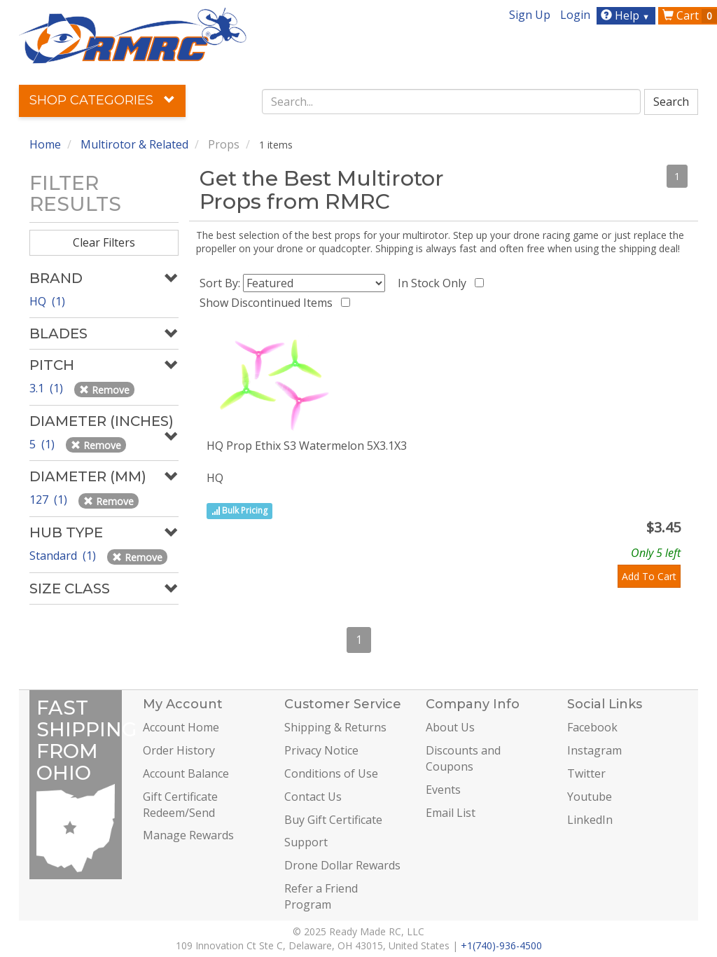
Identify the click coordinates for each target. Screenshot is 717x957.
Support (306, 842)
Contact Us (313, 796)
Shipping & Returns (335, 727)
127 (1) (49, 499)
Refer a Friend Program (321, 896)
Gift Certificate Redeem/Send (180, 804)
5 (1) (43, 444)
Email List (450, 812)
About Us (450, 727)
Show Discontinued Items (269, 302)
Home (45, 144)
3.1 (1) (47, 388)
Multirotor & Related (134, 144)
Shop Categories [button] (102, 100)
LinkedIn (590, 819)
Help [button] (627, 15)
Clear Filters (104, 242)
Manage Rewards (188, 835)
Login (575, 14)
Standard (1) (64, 555)
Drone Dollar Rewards (342, 865)
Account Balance (186, 773)
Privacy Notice (321, 750)
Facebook (592, 727)
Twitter (586, 773)
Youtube (589, 796)
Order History (179, 750)
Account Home (181, 727)
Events (443, 789)
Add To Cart (649, 576)
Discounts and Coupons (463, 758)
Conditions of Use (331, 773)
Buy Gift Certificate (333, 819)
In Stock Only (435, 283)
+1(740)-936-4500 (501, 945)
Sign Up (529, 14)
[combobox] (451, 101)
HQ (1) (47, 301)
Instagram (594, 750)
